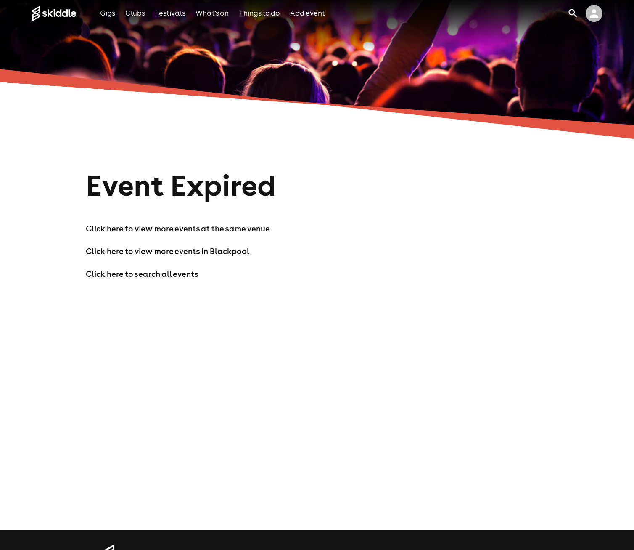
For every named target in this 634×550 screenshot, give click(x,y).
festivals (170, 13)
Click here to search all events (142, 274)
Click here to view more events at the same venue (178, 228)
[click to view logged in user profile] (594, 13)
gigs (107, 13)
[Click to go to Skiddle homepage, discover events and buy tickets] (66, 13)
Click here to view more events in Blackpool (167, 251)
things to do (259, 13)
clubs (135, 13)
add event (307, 13)
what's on (212, 13)
